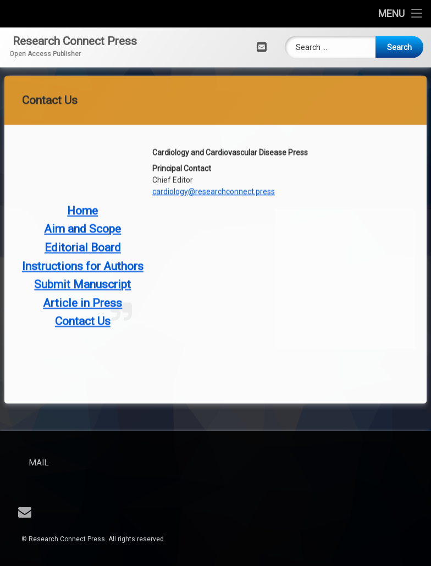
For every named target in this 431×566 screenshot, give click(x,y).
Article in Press (82, 248)
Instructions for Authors (82, 211)
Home (82, 156)
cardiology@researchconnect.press (213, 136)
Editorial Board (83, 193)
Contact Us (82, 267)
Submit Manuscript (82, 230)
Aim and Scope (82, 174)
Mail (61, 463)
